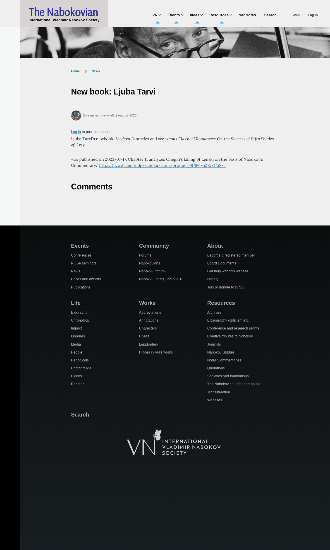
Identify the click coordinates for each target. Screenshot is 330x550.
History (212, 279)
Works (147, 303)
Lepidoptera (148, 344)
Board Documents (221, 263)
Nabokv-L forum (152, 271)
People (76, 352)
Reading (78, 384)
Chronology (80, 320)
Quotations (216, 368)
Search (80, 415)
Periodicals (80, 360)
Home (75, 71)
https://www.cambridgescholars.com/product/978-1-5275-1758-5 (162, 165)
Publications (81, 287)
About (215, 246)
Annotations (148, 320)
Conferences (81, 255)
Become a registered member (231, 255)
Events (80, 246)
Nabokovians (149, 263)
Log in (313, 15)
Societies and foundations (228, 376)
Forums (145, 255)
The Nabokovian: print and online (233, 384)
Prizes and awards (86, 279)
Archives (214, 312)
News (95, 71)
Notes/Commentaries (224, 360)
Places (76, 376)
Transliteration (218, 392)
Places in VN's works (156, 352)
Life (76, 303)
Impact (76, 328)
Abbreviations (150, 312)
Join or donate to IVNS (225, 287)
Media (76, 344)
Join (296, 15)
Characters (148, 328)
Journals (214, 344)
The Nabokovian (63, 12)
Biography (79, 312)
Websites (214, 400)
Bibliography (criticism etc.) (228, 320)
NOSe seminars (84, 263)
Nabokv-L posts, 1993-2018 (161, 279)
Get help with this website (227, 271)
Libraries (78, 336)
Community (154, 246)
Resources (221, 303)
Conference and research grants (233, 328)
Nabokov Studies (220, 352)
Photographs (81, 368)
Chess (144, 336)
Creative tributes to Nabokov (230, 336)
